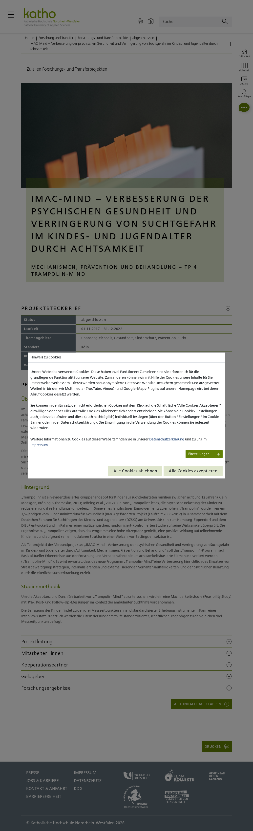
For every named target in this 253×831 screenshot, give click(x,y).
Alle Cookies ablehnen (135, 470)
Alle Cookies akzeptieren (193, 470)
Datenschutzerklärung (166, 439)
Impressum (39, 445)
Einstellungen (199, 454)
